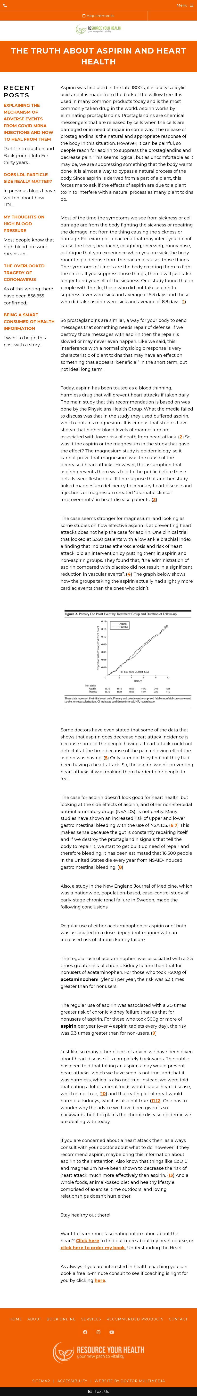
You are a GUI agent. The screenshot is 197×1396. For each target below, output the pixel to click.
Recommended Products (135, 1319)
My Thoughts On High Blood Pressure (24, 224)
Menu (182, 5)
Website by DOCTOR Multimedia (130, 1381)
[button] (127, 658)
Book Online (61, 1319)
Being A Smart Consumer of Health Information (29, 321)
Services (91, 1319)
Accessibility (72, 1381)
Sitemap (41, 1381)
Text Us (98, 1391)
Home (15, 1319)
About (34, 1319)
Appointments (98, 16)
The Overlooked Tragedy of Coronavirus (24, 273)
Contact (178, 1319)
